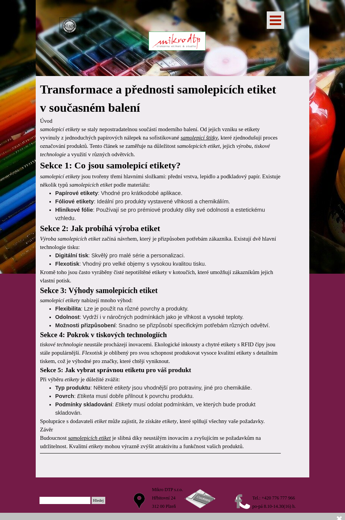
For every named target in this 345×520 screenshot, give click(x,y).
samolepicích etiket (89, 438)
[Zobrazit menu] (275, 20)
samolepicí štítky (199, 138)
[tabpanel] (160, 276)
